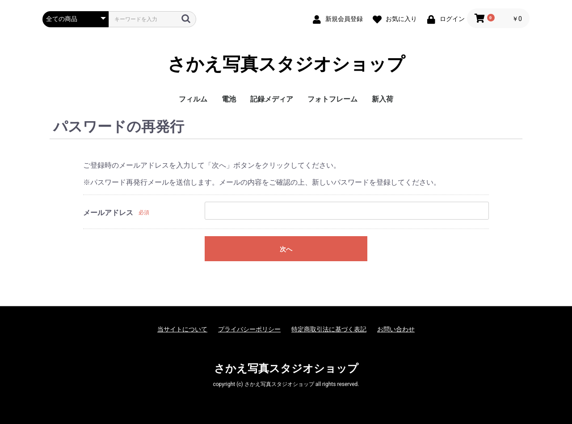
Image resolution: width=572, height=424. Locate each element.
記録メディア (271, 99)
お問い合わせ (396, 329)
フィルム (193, 99)
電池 (229, 99)
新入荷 (382, 99)
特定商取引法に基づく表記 (328, 329)
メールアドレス (108, 212)
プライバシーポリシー (249, 329)
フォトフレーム (332, 99)
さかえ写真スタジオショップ (286, 64)
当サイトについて (182, 329)
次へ (286, 249)
